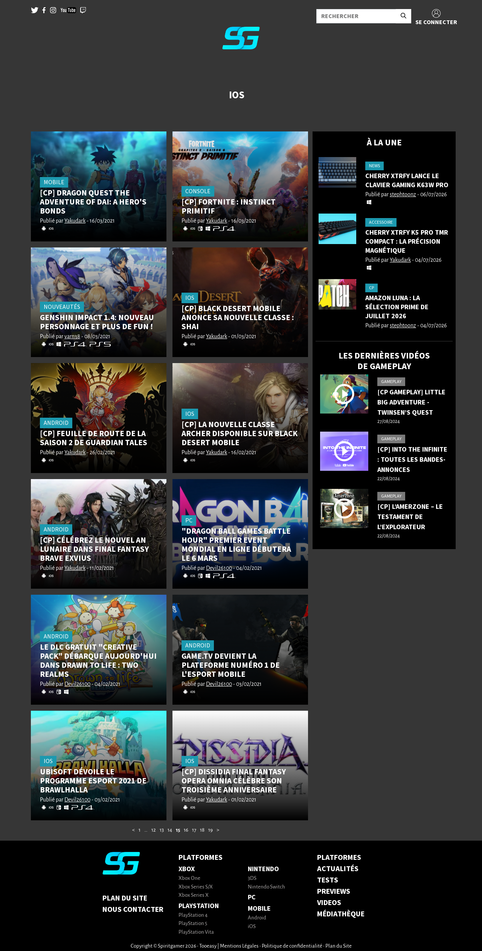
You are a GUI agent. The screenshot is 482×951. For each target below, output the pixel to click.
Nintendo (263, 869)
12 (153, 830)
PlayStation (198, 906)
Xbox (186, 869)
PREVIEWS (333, 891)
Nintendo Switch (266, 887)
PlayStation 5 (192, 924)
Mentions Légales (239, 946)
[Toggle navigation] (15, 67)
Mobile (259, 908)
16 (186, 830)
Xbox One (189, 878)
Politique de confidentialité (292, 946)
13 (162, 830)
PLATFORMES (339, 857)
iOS (252, 927)
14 (170, 830)
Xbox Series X (193, 895)
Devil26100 (219, 568)
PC (252, 897)
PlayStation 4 (192, 915)
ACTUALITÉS (337, 869)
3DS (252, 878)
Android (257, 918)
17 (194, 830)
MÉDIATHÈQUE (341, 914)
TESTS (327, 880)
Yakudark (74, 221)
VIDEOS (329, 903)
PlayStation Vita (196, 932)
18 (202, 830)
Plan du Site (124, 898)
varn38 (72, 337)
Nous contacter (132, 909)
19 (210, 830)
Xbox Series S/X (195, 887)
